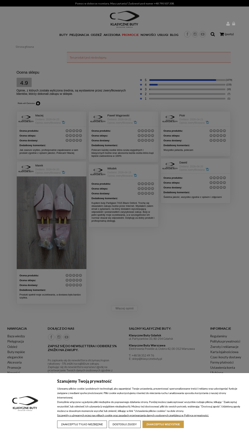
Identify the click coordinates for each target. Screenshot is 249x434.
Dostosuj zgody (125, 424)
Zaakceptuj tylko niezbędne (82, 424)
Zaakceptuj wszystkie (163, 424)
